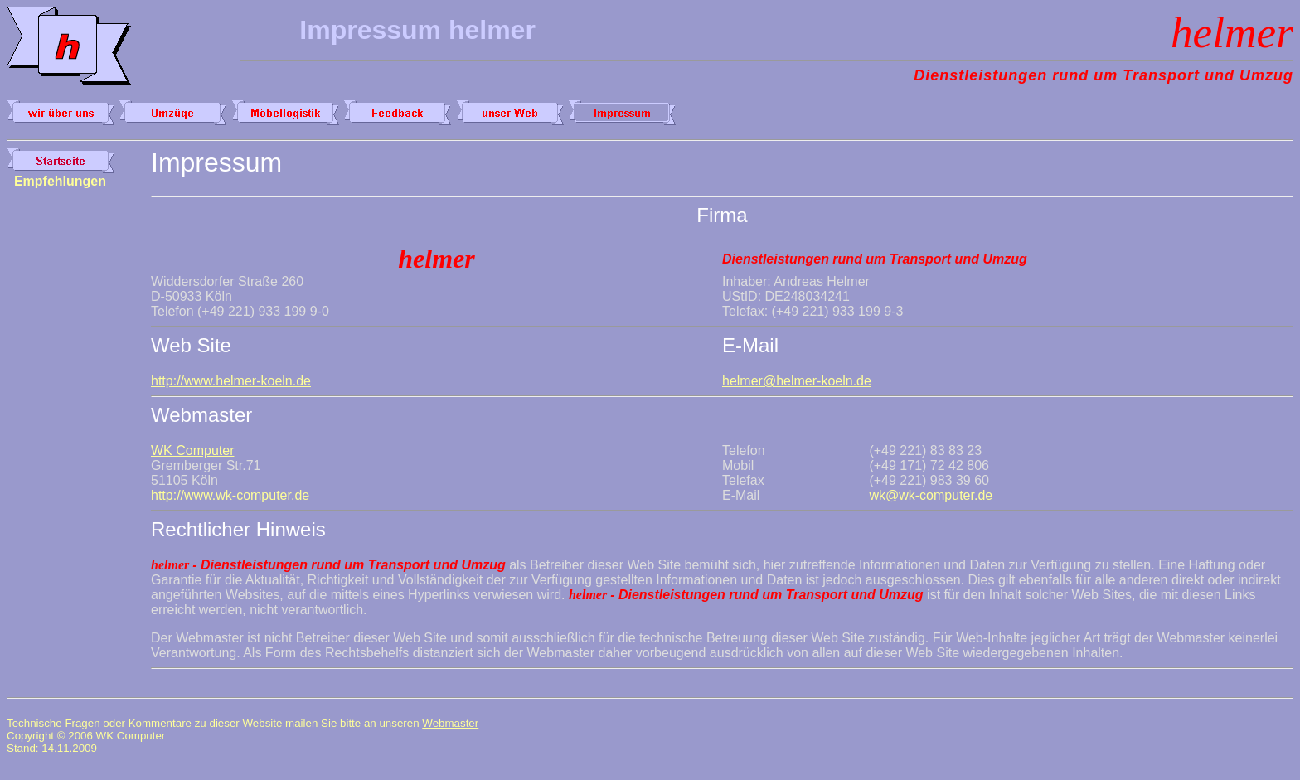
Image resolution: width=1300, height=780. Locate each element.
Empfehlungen (60, 181)
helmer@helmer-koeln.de (796, 381)
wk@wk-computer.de (930, 495)
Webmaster (450, 723)
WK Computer (192, 450)
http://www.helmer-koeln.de (231, 381)
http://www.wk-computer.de (230, 495)
